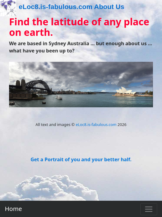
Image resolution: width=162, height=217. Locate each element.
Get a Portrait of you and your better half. (81, 159)
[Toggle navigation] (148, 209)
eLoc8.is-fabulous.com (96, 124)
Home (13, 209)
